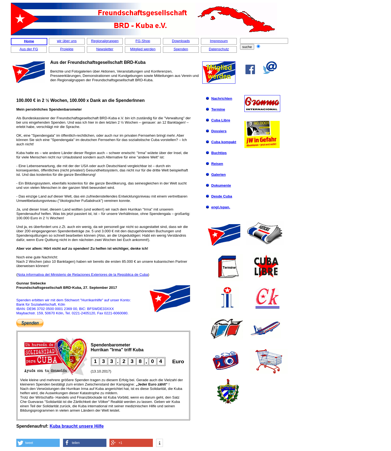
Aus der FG (29, 49)
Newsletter (104, 49)
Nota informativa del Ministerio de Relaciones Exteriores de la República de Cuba (82, 275)
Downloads (181, 41)
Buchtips (219, 153)
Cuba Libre (220, 120)
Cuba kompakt (223, 142)
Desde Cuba (221, 196)
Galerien (218, 175)
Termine (218, 109)
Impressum (219, 41)
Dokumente (221, 185)
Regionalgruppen (105, 41)
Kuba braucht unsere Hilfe (77, 426)
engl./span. (220, 207)
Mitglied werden (142, 49)
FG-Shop (142, 41)
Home (29, 41)
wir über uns (67, 41)
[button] (38, 443)
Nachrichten (221, 98)
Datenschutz (219, 49)
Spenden (181, 49)
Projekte (67, 49)
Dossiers (218, 131)
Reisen (217, 164)
